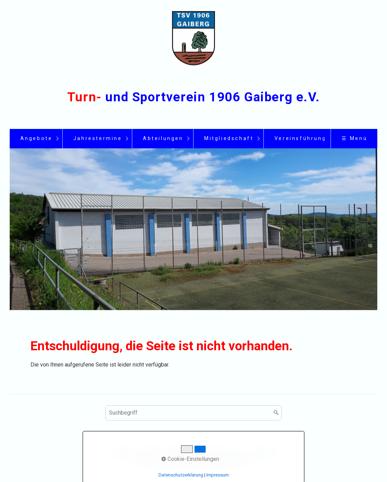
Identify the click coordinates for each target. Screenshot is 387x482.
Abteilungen (163, 138)
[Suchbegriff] (193, 412)
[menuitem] (36, 138)
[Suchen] (276, 412)
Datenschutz (211, 452)
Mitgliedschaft (228, 138)
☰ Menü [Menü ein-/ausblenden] (355, 138)
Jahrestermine (97, 138)
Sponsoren (262, 452)
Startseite (123, 452)
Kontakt (149, 452)
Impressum (177, 452)
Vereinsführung (300, 138)
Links (237, 452)
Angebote (36, 138)
